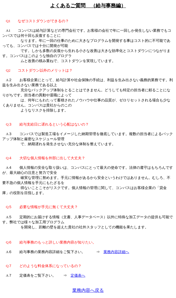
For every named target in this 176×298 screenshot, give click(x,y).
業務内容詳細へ (116, 252)
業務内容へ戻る (88, 290)
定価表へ (78, 275)
